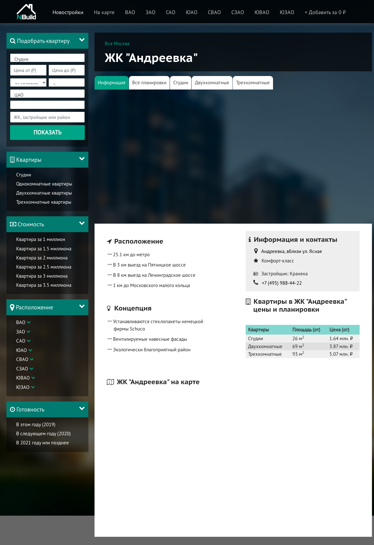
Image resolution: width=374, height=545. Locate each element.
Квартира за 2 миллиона (42, 257)
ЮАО (21, 350)
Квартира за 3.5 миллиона (43, 285)
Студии (47, 59)
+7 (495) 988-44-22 (282, 283)
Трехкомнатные (253, 82)
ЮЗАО (22, 387)
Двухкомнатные (212, 82)
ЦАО (47, 95)
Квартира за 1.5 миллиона (43, 248)
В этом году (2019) (35, 424)
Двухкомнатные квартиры (44, 193)
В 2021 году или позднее (42, 442)
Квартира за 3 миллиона (42, 276)
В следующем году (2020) (43, 433)
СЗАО (22, 368)
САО (20, 341)
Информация (111, 82)
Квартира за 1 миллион (40, 239)
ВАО (20, 322)
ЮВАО (23, 377)
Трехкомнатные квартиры (43, 202)
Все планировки (149, 82)
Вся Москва (117, 43)
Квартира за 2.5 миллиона (43, 267)
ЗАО (20, 331)
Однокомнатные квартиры (44, 183)
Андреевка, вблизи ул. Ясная (291, 251)
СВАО (22, 359)
